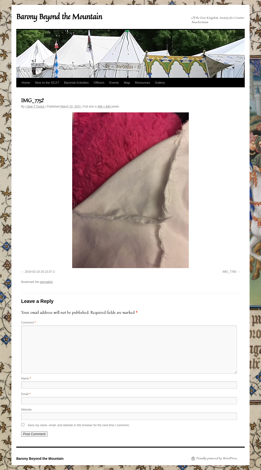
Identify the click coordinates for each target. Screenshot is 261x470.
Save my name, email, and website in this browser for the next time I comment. (79, 425)
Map (127, 82)
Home (26, 82)
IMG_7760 (229, 271)
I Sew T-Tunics (34, 106)
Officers (99, 82)
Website (26, 409)
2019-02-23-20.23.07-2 (40, 271)
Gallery (160, 82)
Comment (28, 322)
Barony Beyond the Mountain (59, 16)
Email (25, 394)
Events (114, 82)
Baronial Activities (76, 82)
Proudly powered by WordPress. (216, 459)
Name (26, 378)
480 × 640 (104, 106)
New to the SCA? (47, 82)
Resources (142, 82)
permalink (46, 282)
